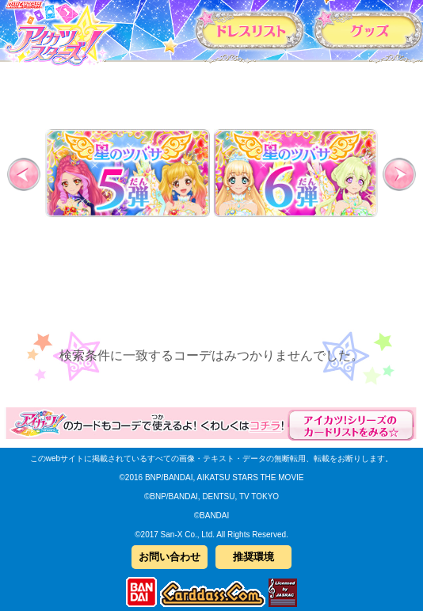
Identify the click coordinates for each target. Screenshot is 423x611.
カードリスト (250, 29)
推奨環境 (253, 557)
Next (395, 174)
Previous (28, 174)
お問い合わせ (169, 557)
